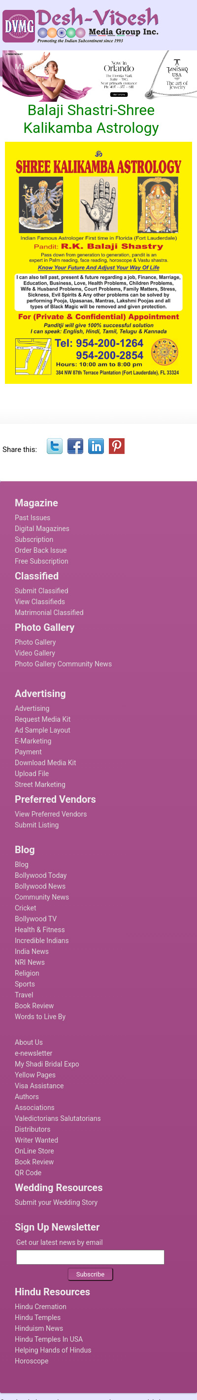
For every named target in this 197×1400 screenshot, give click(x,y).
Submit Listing (37, 825)
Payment (28, 752)
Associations (35, 1108)
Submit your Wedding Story (56, 1202)
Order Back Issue (40, 550)
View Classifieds (40, 602)
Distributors (33, 1129)
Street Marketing (40, 784)
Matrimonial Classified (49, 613)
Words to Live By (40, 1017)
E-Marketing (33, 741)
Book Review (34, 1006)
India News (32, 951)
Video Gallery (35, 653)
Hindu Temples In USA (49, 1339)
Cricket (25, 908)
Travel (24, 995)
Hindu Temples (38, 1317)
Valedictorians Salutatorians (58, 1118)
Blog (22, 864)
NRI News (30, 962)
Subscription (34, 539)
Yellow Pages (35, 1075)
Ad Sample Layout (42, 730)
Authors (27, 1097)
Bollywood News (40, 886)
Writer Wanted (36, 1140)
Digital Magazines (42, 529)
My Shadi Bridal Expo (47, 1064)
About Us (29, 1042)
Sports (25, 984)
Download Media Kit (45, 763)
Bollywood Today (40, 875)
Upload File (32, 774)
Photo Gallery (35, 642)
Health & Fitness (40, 930)
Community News (42, 897)
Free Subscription (41, 561)
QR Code (28, 1173)
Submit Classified (41, 591)
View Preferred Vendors (51, 814)
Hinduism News (39, 1328)
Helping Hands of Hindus (53, 1350)
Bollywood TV (36, 919)
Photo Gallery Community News (63, 664)
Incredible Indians (42, 941)
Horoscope (31, 1361)
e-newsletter (33, 1053)
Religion (27, 973)
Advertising (32, 708)
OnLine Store (34, 1151)
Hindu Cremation (40, 1307)
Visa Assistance (39, 1086)
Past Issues (32, 518)
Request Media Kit (42, 719)
